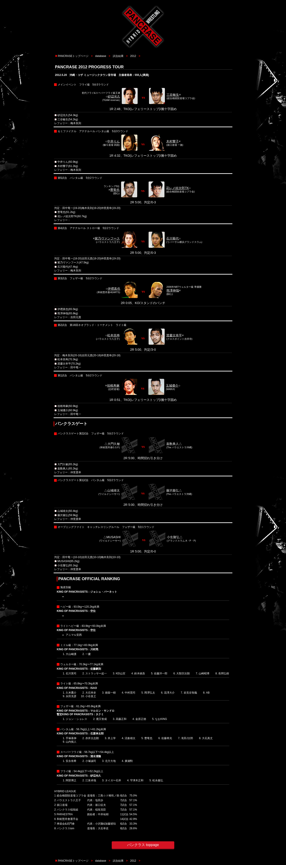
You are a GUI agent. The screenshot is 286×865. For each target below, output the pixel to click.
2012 (133, 56)
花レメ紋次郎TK (177, 188)
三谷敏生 (172, 94)
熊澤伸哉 (172, 290)
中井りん (113, 141)
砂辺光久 (114, 96)
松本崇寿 (113, 335)
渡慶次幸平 (174, 335)
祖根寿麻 (113, 385)
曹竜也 (115, 190)
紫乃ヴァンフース (107, 238)
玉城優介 (172, 385)
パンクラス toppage (143, 845)
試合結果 (118, 56)
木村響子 (172, 141)
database (100, 56)
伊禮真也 (114, 288)
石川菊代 (172, 238)
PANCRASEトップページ (73, 56)
